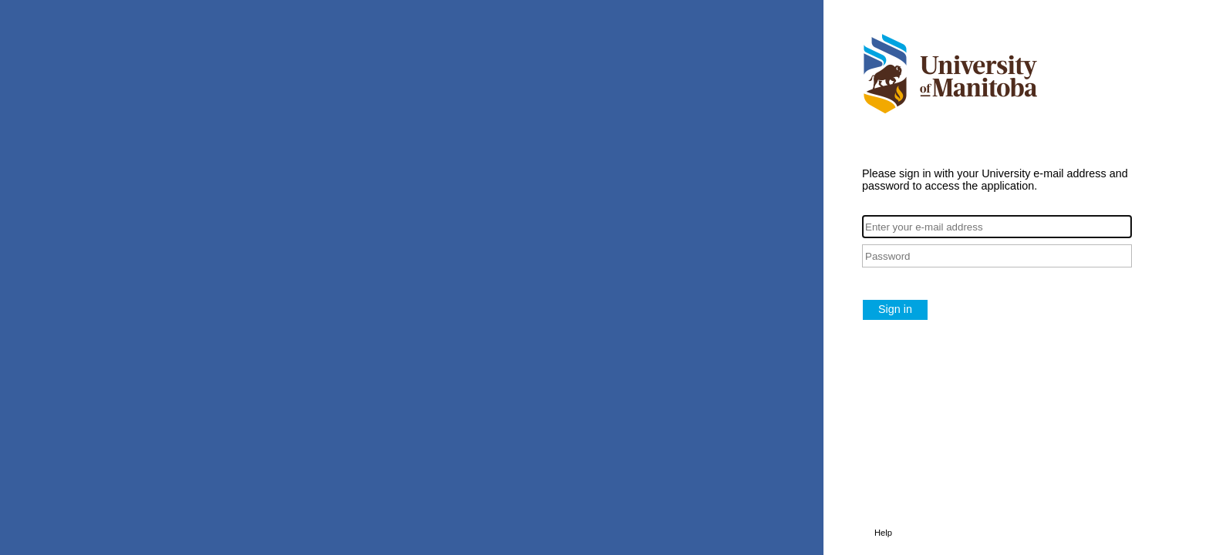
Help (883, 532)
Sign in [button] (895, 309)
